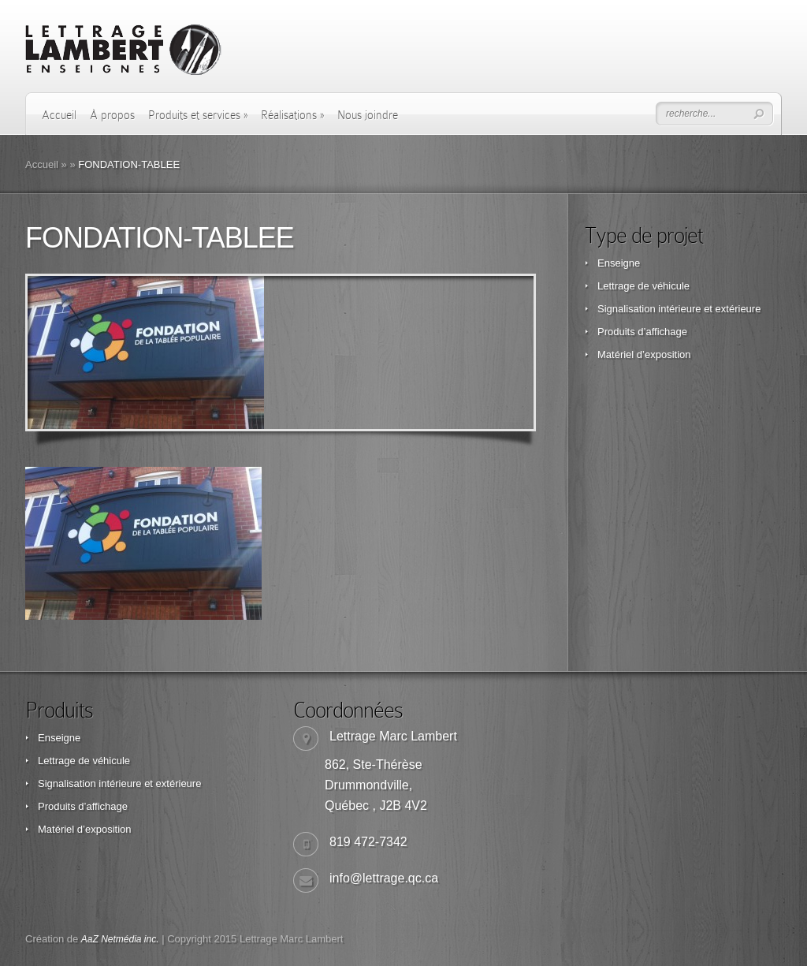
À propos (112, 115)
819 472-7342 (368, 842)
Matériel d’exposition (644, 354)
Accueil (59, 115)
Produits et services (197, 115)
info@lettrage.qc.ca (383, 878)
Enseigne (618, 263)
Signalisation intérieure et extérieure (679, 309)
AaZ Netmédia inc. (120, 939)
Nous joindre (367, 115)
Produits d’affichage (642, 332)
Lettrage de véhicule (643, 286)
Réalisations (292, 115)
